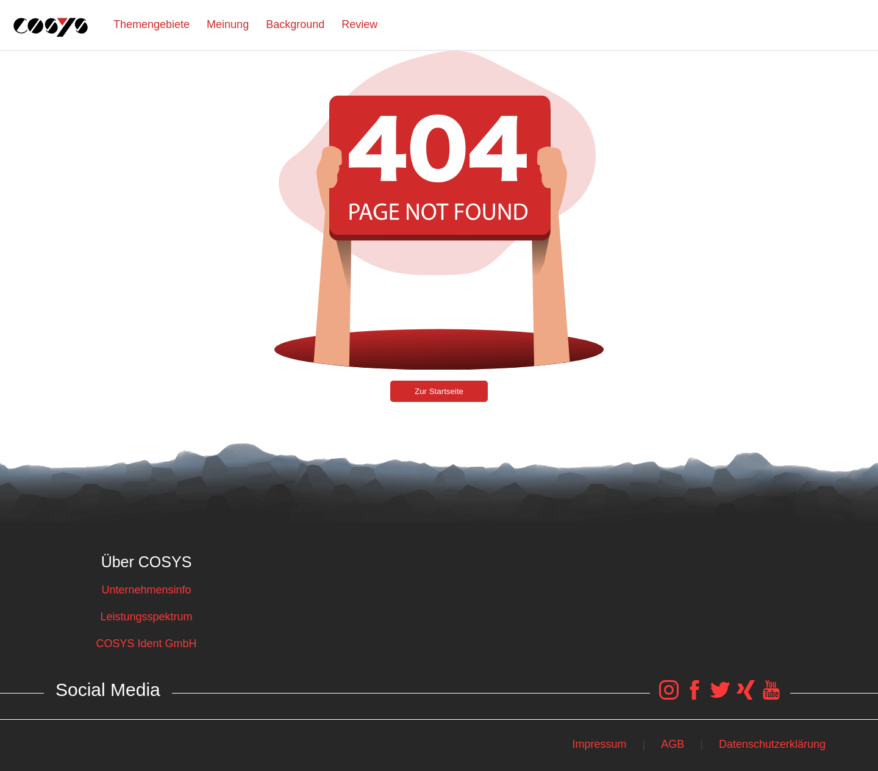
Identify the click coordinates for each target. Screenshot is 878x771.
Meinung (228, 24)
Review (359, 24)
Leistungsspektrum (146, 617)
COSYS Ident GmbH (146, 643)
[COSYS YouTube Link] (771, 696)
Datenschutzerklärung (772, 744)
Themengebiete (151, 24)
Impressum (599, 744)
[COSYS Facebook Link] (694, 696)
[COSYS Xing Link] (745, 696)
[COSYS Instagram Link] (669, 696)
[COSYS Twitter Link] (720, 696)
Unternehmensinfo (146, 590)
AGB (672, 744)
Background (295, 24)
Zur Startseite (439, 391)
